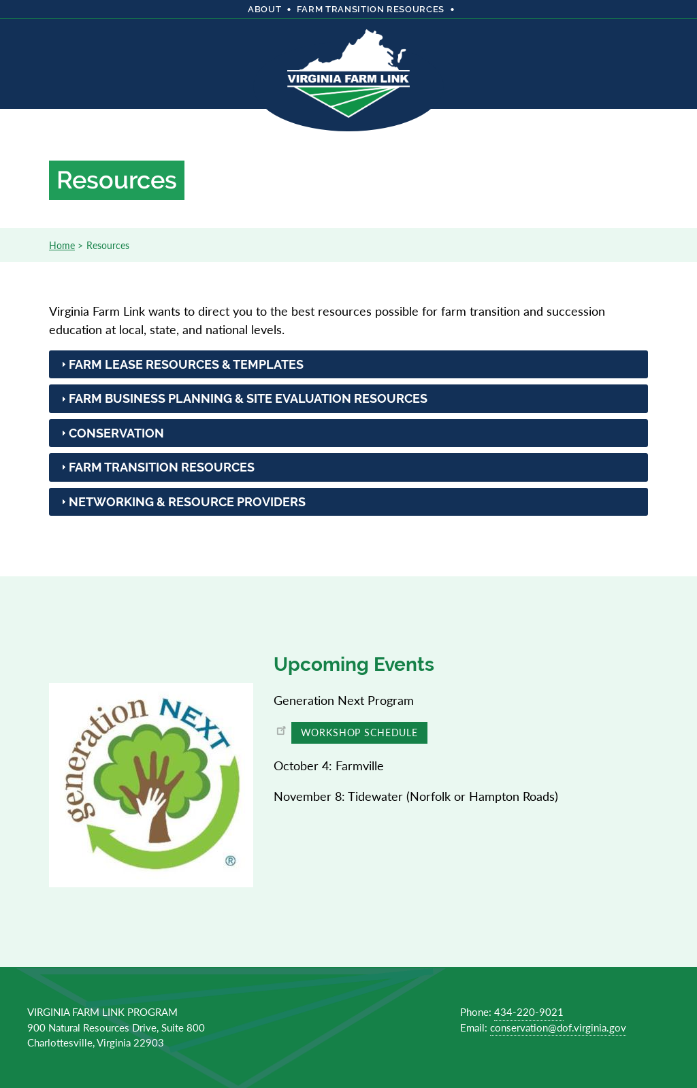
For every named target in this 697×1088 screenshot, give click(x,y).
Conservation (116, 433)
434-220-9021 (529, 1011)
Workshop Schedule (359, 732)
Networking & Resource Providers (187, 502)
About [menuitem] (264, 9)
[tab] (348, 364)
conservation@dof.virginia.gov (558, 1027)
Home (62, 245)
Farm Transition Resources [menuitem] (370, 9)
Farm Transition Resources (162, 467)
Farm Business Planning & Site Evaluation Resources (248, 398)
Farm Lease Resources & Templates (186, 364)
